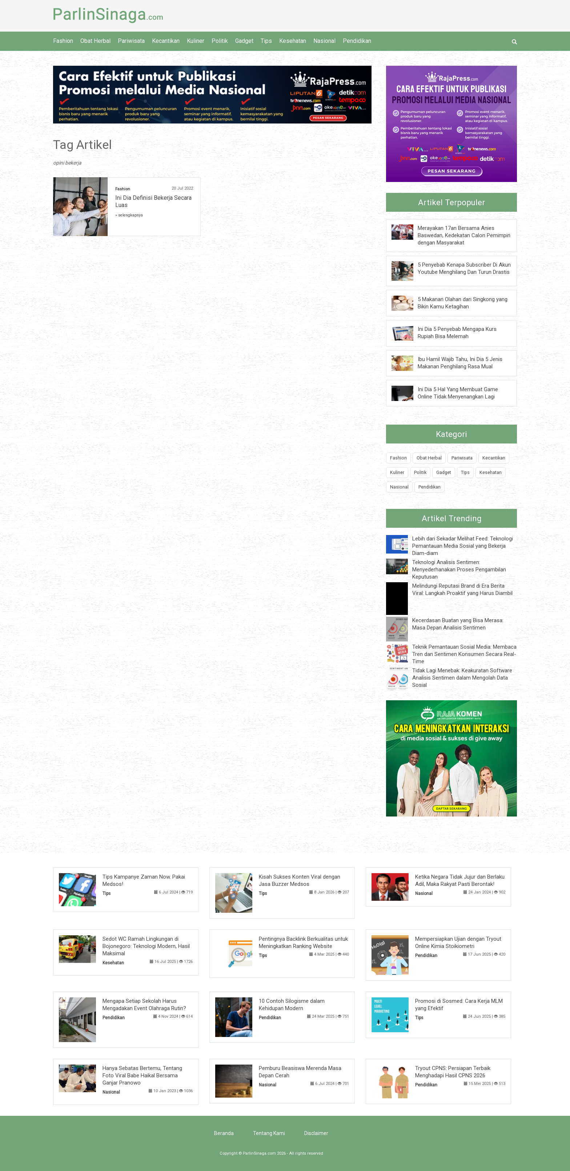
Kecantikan (166, 40)
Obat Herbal (95, 40)
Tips (266, 40)
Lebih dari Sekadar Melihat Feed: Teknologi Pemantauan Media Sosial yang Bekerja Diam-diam (462, 545)
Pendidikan (357, 40)
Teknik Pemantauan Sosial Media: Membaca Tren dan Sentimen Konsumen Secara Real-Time (464, 654)
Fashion (63, 40)
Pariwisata (131, 40)
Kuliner (195, 40)
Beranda (224, 1133)
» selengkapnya (129, 215)
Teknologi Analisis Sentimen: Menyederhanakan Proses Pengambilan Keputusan (459, 569)
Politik (220, 40)
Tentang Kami (269, 1133)
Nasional (324, 40)
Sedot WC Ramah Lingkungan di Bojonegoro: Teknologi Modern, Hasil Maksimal (146, 946)
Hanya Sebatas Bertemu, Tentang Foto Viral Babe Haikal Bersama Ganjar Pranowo (142, 1075)
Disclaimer (316, 1133)
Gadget (244, 40)
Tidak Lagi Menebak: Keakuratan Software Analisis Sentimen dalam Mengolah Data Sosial (462, 677)
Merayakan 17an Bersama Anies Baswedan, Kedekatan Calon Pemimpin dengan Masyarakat (464, 235)
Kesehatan (292, 40)
